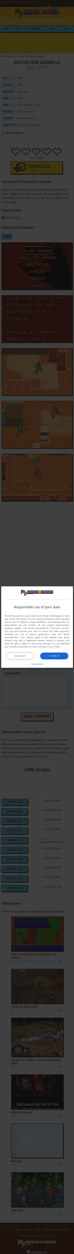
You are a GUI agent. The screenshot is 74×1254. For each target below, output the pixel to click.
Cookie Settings (38, 646)
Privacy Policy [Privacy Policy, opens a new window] (53, 646)
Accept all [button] (54, 655)
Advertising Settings (40, 643)
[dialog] (37, 627)
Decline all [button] (20, 655)
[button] (37, 664)
